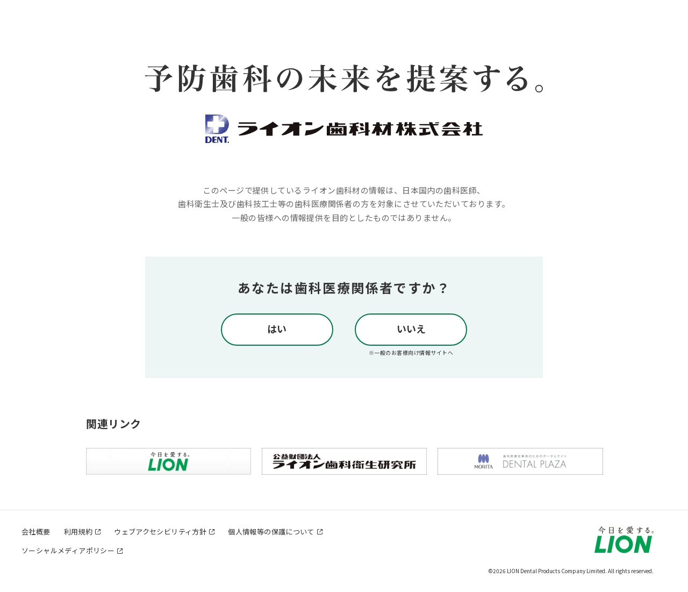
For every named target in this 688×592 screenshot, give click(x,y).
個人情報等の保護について (271, 531)
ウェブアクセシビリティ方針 (160, 531)
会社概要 (36, 531)
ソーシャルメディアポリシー (68, 550)
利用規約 (78, 531)
